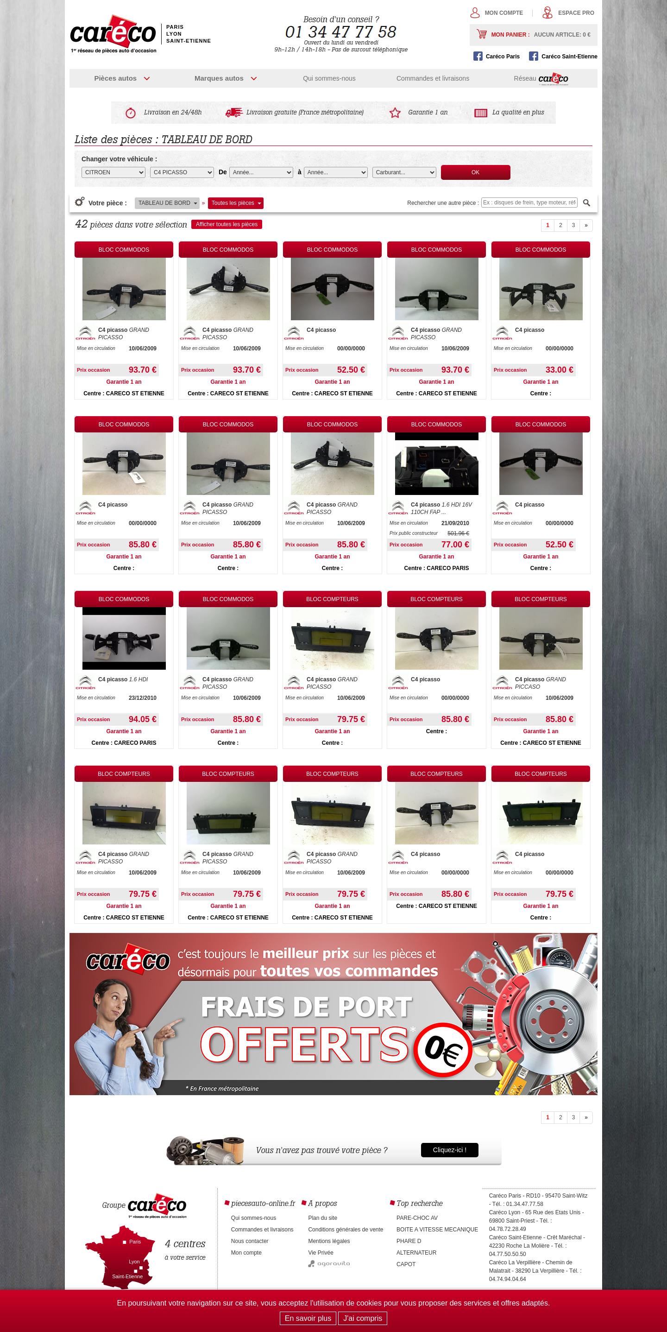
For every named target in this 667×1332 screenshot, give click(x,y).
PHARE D (408, 1241)
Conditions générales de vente (345, 1229)
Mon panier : (541, 35)
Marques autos (219, 78)
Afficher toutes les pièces (227, 224)
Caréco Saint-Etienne (569, 56)
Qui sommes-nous (329, 78)
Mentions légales (329, 1241)
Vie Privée (320, 1253)
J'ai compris (362, 1318)
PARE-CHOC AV (417, 1218)
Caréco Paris (503, 56)
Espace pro (576, 13)
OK (475, 172)
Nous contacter (250, 1241)
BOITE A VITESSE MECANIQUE (437, 1229)
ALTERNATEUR (416, 1253)
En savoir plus (308, 1318)
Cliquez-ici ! (449, 1150)
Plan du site (322, 1218)
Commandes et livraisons (432, 78)
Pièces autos (115, 78)
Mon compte (504, 13)
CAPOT (405, 1264)
